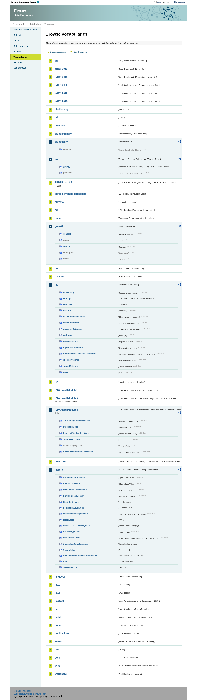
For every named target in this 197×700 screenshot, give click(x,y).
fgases (59, 218)
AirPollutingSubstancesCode (76, 421)
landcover (60, 576)
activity (66, 167)
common (60, 125)
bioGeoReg (68, 292)
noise (58, 625)
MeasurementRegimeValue (75, 514)
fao (56, 210)
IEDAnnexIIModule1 (66, 390)
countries (67, 304)
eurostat (59, 202)
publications (62, 633)
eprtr (57, 159)
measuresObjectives (72, 329)
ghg (57, 268)
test (57, 649)
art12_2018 (61, 77)
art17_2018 (61, 101)
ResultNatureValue (72, 538)
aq (56, 60)
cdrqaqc (67, 298)
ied (56, 382)
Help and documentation (25, 29)
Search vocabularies (58, 52)
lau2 (57, 593)
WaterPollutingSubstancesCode (78, 452)
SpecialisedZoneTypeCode (75, 544)
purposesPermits (71, 341)
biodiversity (62, 109)
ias (56, 284)
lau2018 (59, 601)
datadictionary (63, 133)
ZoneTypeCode (70, 567)
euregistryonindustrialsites (70, 194)
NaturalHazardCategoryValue (76, 526)
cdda (57, 117)
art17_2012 (61, 93)
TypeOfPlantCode (71, 439)
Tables (16, 40)
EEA (26, 2)
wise (57, 665)
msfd (58, 617)
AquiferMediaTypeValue (74, 477)
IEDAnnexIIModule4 (66, 409)
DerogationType (70, 427)
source (66, 246)
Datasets (17, 35)
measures (67, 310)
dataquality (61, 141)
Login (159, 2)
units (65, 372)
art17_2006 (61, 85)
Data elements (20, 46)
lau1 (57, 584)
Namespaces (19, 68)
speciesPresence (71, 360)
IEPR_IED (60, 461)
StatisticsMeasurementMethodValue (80, 555)
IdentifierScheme (71, 502)
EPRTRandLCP (63, 182)
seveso (59, 641)
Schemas (18, 51)
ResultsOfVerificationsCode (76, 433)
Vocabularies (20, 57)
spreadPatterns (70, 366)
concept (67, 234)
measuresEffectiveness (74, 316)
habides (59, 276)
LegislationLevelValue (73, 508)
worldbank (61, 674)
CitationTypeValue (71, 483)
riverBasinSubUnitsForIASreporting (80, 354)
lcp (56, 609)
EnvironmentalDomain (73, 496)
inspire (59, 469)
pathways (67, 335)
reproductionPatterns (73, 347)
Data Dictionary (36, 24)
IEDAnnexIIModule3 (66, 398)
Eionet (25, 24)
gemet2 (59, 226)
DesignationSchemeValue (75, 490)
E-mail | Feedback (22, 691)
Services (17, 62)
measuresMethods (71, 322)
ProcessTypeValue (71, 531)
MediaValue (68, 520)
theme (66, 561)
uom (57, 657)
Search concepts (80, 52)
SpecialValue (69, 550)
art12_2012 (61, 69)
